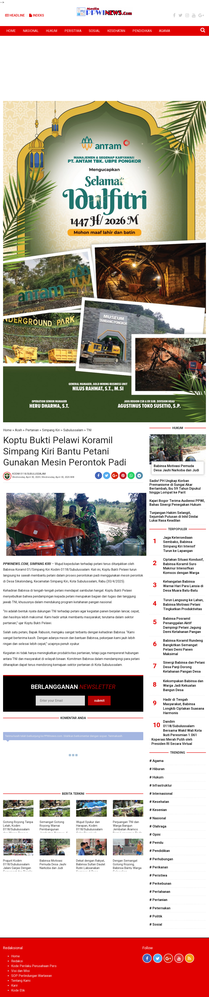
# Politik (155, 916)
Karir (14, 985)
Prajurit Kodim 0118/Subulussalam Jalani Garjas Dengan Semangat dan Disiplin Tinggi (17, 868)
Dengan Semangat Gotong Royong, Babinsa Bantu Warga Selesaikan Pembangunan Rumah (127, 868)
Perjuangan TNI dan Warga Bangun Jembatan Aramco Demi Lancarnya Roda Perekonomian (127, 829)
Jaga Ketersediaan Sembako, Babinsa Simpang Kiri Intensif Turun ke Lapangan (179, 544)
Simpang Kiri (51, 430)
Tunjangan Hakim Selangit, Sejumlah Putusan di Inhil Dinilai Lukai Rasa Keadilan (173, 516)
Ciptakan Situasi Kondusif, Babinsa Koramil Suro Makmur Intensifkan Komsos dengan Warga (183, 566)
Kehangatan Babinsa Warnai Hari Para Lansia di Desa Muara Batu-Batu (183, 585)
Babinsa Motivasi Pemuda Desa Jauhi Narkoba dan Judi (53, 864)
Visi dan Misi (20, 971)
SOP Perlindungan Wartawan (31, 976)
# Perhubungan (161, 859)
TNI (89, 430)
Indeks (36, 15)
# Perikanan (158, 867)
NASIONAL (31, 31)
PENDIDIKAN (142, 31)
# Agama (156, 761)
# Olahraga (157, 826)
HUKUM (51, 31)
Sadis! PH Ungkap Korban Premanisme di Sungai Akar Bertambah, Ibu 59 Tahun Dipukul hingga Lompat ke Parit (175, 487)
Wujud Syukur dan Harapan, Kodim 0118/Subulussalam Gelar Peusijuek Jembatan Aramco (89, 829)
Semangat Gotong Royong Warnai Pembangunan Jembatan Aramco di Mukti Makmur (54, 829)
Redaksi (17, 961)
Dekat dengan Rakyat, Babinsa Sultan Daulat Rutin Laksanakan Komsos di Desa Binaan (90, 868)
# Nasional (157, 818)
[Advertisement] (104, 66)
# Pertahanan (159, 892)
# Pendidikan (159, 851)
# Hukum (156, 777)
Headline (15, 15)
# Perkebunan (160, 883)
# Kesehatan (159, 802)
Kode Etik (18, 990)
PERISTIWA (72, 31)
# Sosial (155, 924)
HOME (11, 31)
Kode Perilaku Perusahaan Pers (34, 966)
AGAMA (164, 31)
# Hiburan (157, 769)
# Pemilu (156, 843)
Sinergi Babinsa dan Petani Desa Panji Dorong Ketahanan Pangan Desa (184, 666)
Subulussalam (73, 430)
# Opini (154, 834)
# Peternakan (159, 908)
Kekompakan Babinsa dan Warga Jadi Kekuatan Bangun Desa (183, 685)
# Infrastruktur (160, 785)
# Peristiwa (158, 875)
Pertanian (32, 430)
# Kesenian (158, 810)
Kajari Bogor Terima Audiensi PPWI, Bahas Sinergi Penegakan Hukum (177, 503)
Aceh (18, 430)
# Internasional (160, 793)
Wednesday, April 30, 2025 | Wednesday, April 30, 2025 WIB (43, 477)
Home (7, 430)
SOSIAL (94, 31)
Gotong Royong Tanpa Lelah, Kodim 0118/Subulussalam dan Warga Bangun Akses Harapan (18, 829)
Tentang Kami (20, 981)
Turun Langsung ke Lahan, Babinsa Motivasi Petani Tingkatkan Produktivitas (183, 604)
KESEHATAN (116, 31)
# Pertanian (158, 900)
